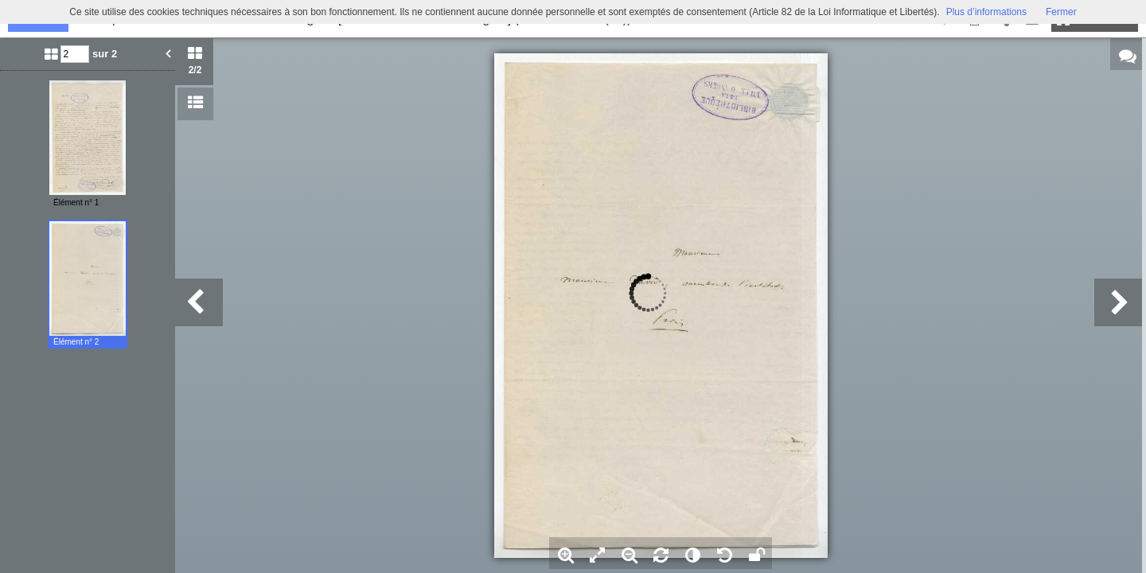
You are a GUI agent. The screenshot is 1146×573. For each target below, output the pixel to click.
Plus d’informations (986, 12)
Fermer (1061, 12)
